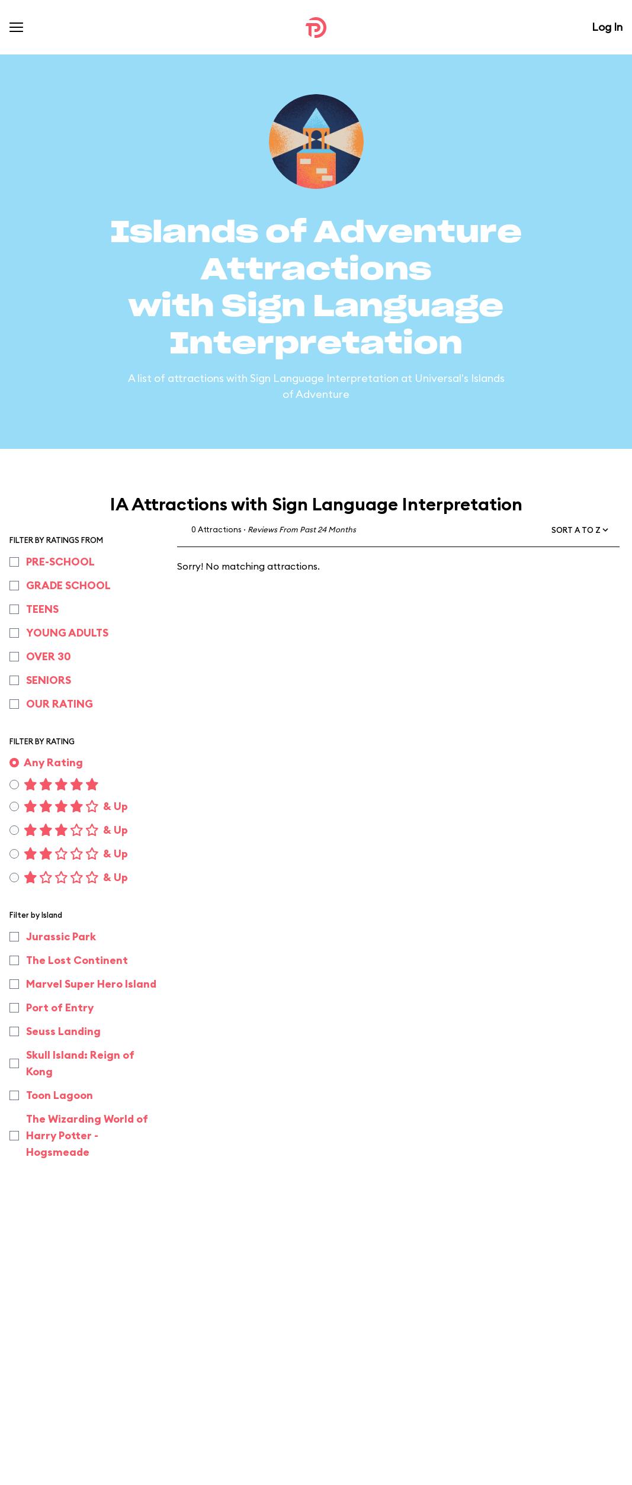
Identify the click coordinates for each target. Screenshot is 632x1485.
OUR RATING (59, 704)
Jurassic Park (61, 936)
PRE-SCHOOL (60, 561)
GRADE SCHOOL (68, 585)
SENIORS (48, 680)
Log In (607, 27)
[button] (580, 530)
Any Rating (53, 762)
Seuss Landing (63, 1031)
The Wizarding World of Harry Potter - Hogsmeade (87, 1135)
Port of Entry (60, 1007)
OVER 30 (48, 656)
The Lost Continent (77, 960)
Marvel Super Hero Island (91, 984)
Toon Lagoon (59, 1095)
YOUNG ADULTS (67, 632)
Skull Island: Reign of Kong (80, 1063)
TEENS (42, 609)
